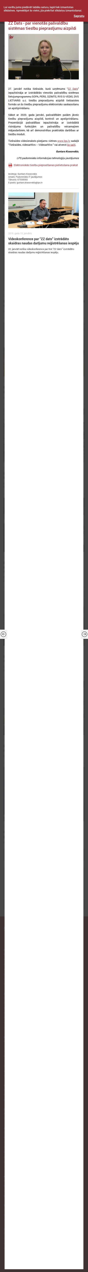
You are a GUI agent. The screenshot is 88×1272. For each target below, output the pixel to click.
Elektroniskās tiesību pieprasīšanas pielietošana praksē (46, 165)
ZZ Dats (73, 89)
